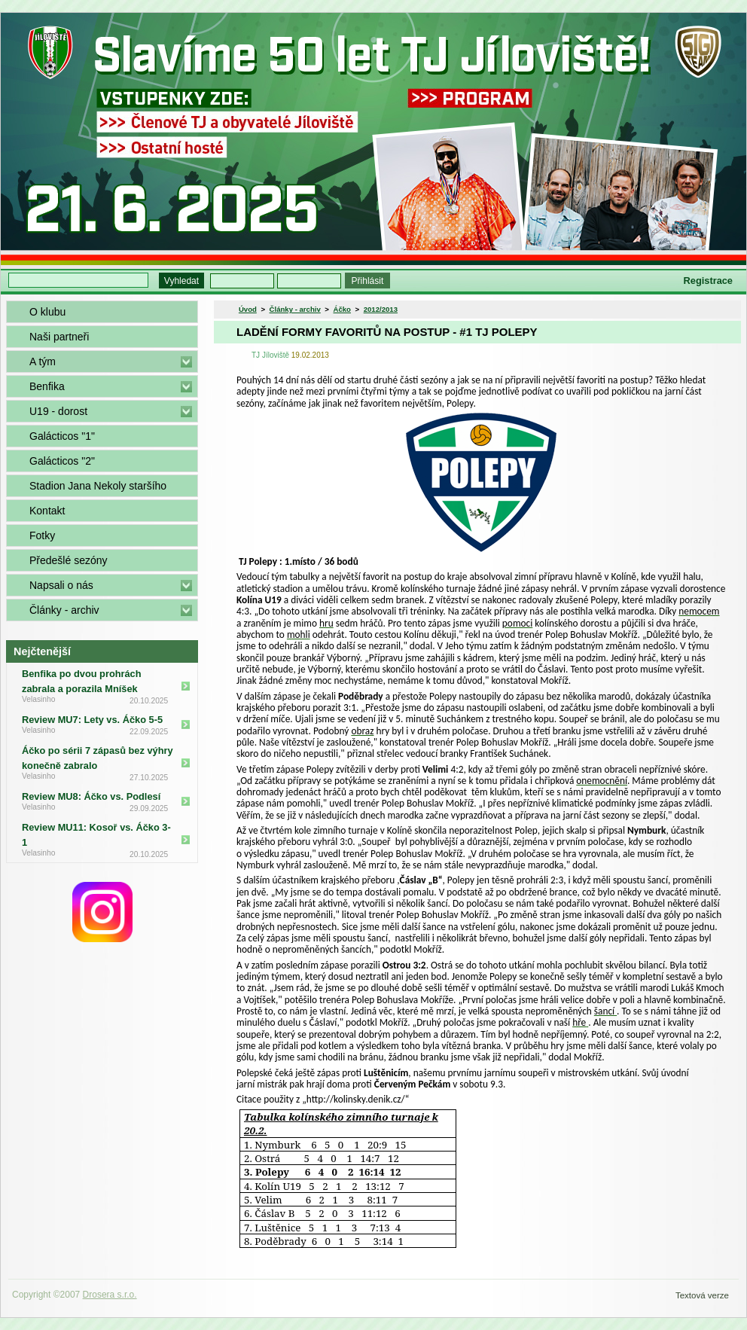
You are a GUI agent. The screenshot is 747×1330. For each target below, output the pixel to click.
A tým (42, 361)
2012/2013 (381, 309)
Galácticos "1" (62, 436)
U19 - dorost (58, 411)
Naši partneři (59, 337)
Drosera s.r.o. (110, 1294)
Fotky (42, 535)
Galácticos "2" (62, 461)
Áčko (342, 309)
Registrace (708, 280)
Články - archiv (64, 610)
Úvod (248, 309)
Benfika (47, 386)
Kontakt (47, 511)
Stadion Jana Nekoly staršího (97, 486)
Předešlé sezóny (68, 560)
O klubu (47, 312)
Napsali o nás (61, 585)
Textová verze (702, 1295)
